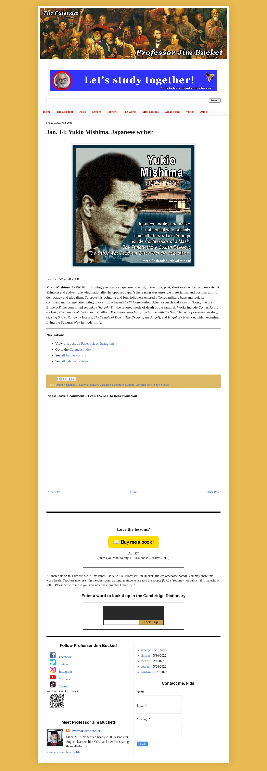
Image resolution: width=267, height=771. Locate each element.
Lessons (96, 111)
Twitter (63, 664)
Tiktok (63, 686)
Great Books (172, 111)
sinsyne (146, 655)
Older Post (213, 492)
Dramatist (71, 384)
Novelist (141, 384)
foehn (144, 661)
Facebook (88, 343)
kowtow (146, 672)
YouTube (65, 679)
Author (60, 384)
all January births (73, 355)
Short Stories (161, 384)
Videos (190, 111)
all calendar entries (74, 361)
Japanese (105, 384)
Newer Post (54, 492)
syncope (146, 650)
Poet (150, 384)
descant (146, 666)
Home (46, 111)
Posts (82, 111)
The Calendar (64, 111)
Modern (130, 384)
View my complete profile (63, 752)
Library (112, 111)
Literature (118, 384)
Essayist (83, 384)
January (94, 384)
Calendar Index (80, 349)
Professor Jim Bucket (85, 731)
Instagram (107, 343)
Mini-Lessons (150, 111)
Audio (204, 111)
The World (129, 111)
